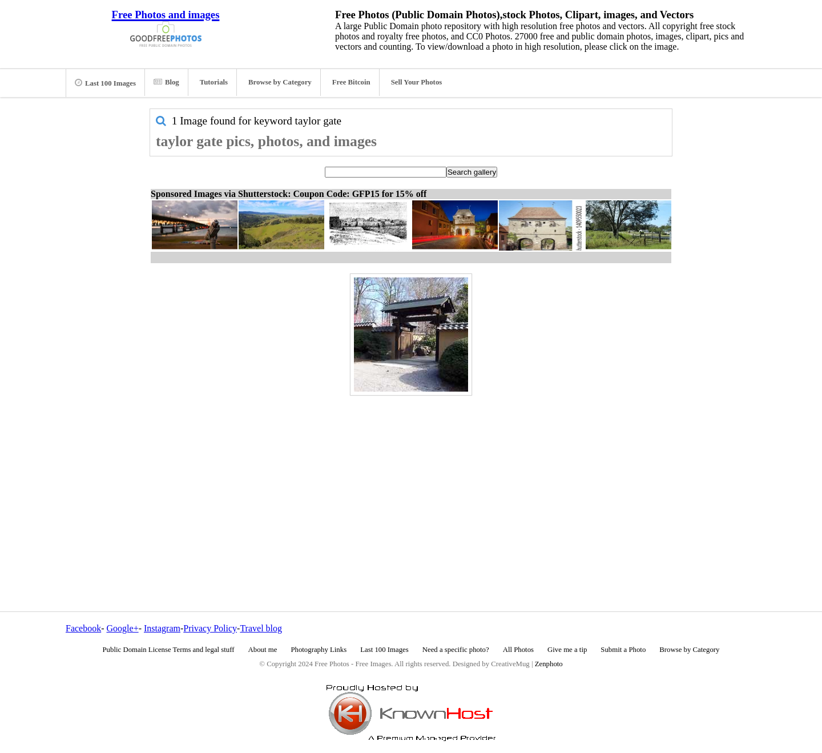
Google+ (123, 628)
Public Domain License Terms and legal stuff (169, 650)
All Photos (518, 650)
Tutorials (214, 82)
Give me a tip (567, 650)
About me (262, 650)
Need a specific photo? (455, 650)
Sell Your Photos (416, 82)
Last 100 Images (105, 82)
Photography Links (318, 650)
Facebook (83, 628)
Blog (166, 82)
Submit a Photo (623, 650)
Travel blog (261, 628)
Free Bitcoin (351, 82)
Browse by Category (280, 82)
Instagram (162, 628)
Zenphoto (549, 664)
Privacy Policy (210, 628)
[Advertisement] (411, 479)
